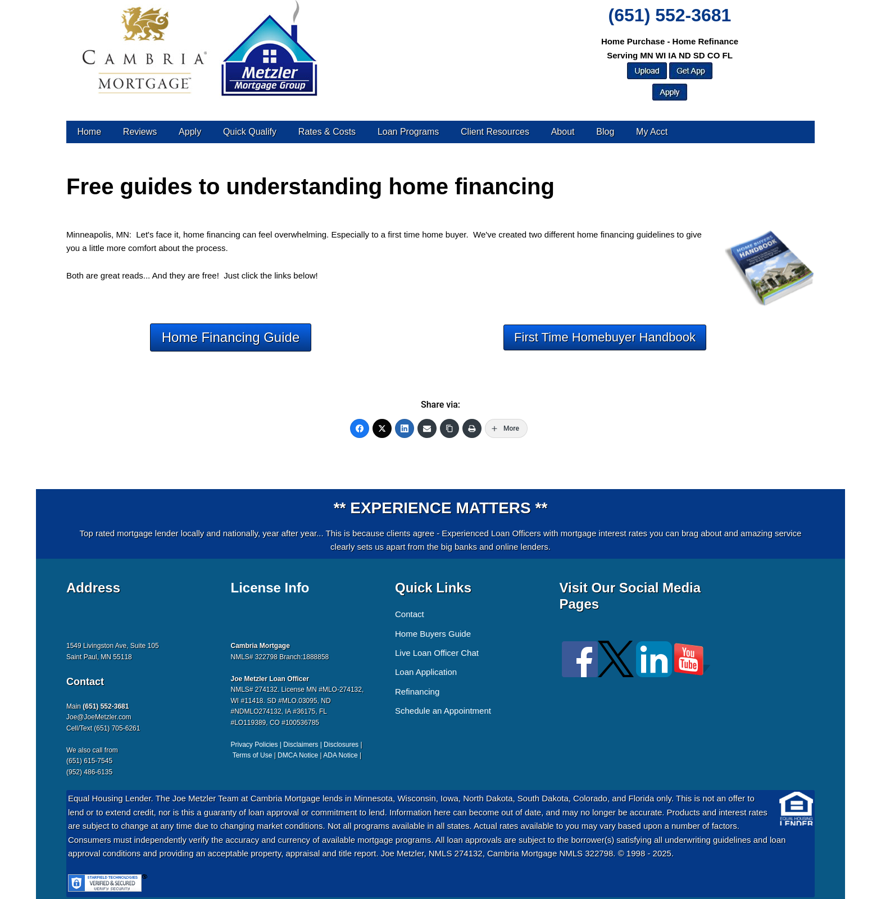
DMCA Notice (298, 755)
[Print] (472, 428)
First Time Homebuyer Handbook (605, 337)
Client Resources (495, 131)
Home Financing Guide (230, 337)
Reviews (140, 131)
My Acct (651, 131)
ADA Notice (340, 755)
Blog (605, 131)
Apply (190, 131)
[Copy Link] (449, 428)
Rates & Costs (327, 131)
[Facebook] (359, 428)
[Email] (427, 428)
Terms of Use (253, 755)
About (563, 131)
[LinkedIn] (404, 428)
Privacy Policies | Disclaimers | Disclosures (295, 745)
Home (89, 131)
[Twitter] (382, 428)
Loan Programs (408, 131)
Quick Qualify (249, 131)
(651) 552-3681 (670, 15)
